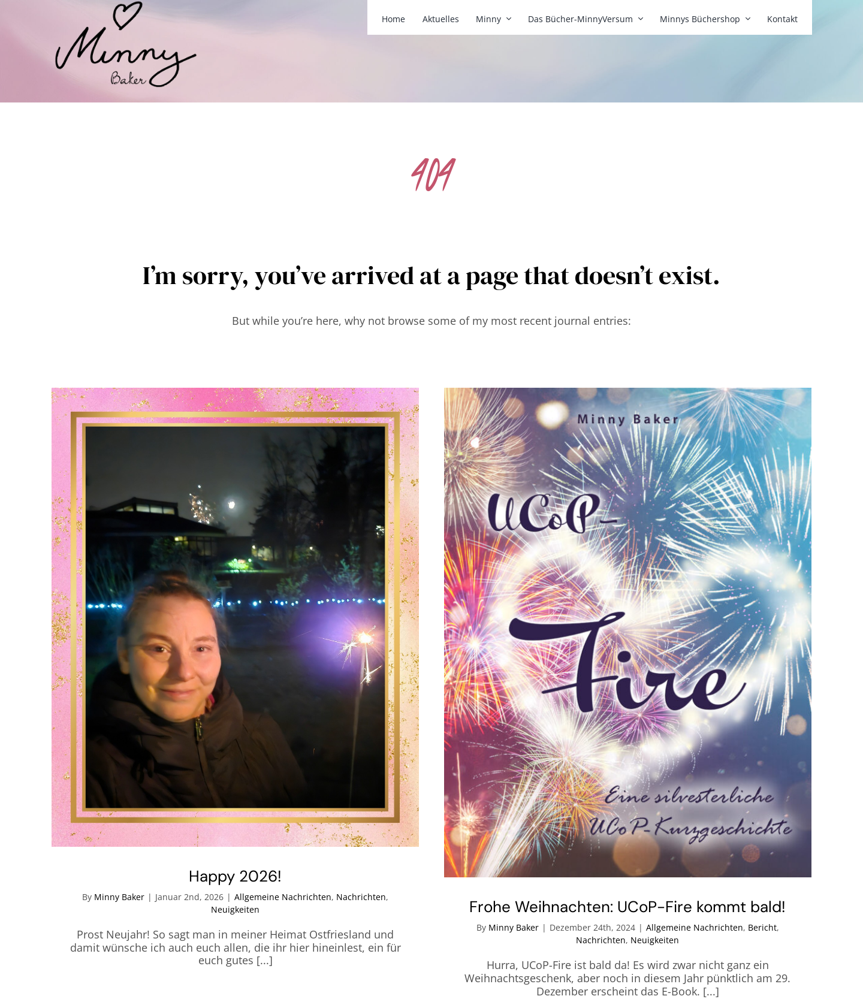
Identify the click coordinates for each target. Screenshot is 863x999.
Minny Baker (119, 897)
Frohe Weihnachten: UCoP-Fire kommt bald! (627, 907)
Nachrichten (361, 897)
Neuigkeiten (235, 909)
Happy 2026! (235, 876)
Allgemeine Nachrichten (282, 897)
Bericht (762, 927)
